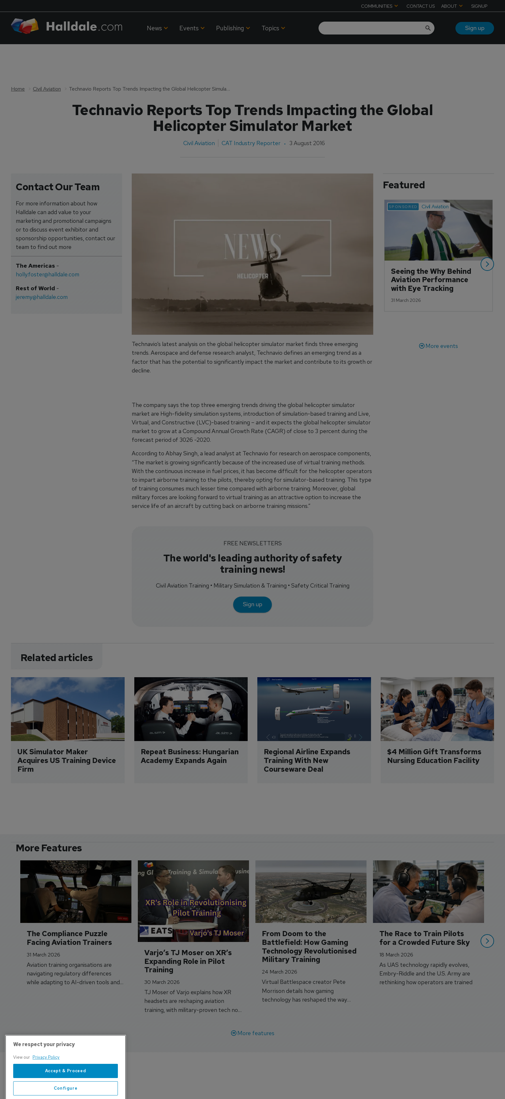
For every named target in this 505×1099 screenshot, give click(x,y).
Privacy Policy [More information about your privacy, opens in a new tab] (46, 1079)
